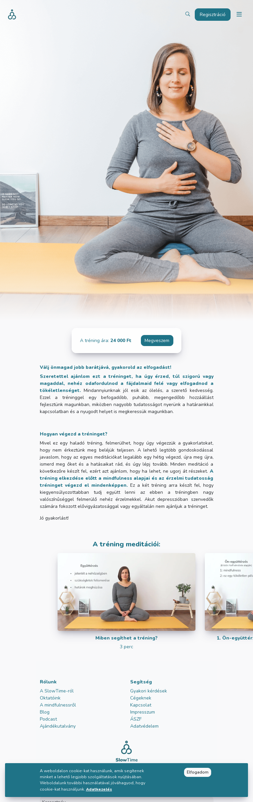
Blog (45, 712)
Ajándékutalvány (58, 726)
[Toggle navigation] (239, 14)
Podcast (48, 719)
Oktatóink (50, 698)
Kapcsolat (140, 705)
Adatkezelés (99, 789)
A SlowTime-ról (57, 691)
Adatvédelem (144, 726)
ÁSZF (136, 719)
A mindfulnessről (58, 705)
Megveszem (157, 340)
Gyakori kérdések (148, 691)
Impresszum (142, 712)
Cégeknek (140, 698)
